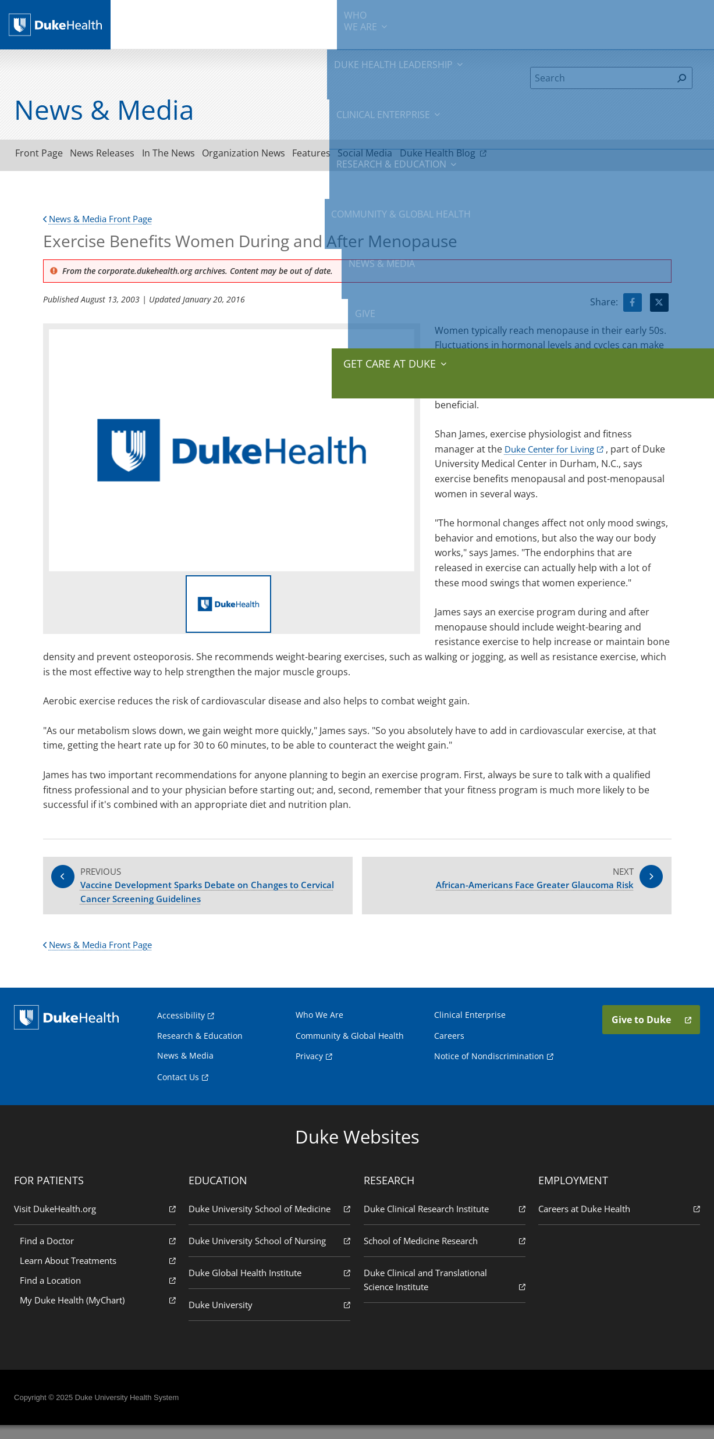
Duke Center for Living (553, 452)
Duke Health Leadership (223, 23)
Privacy (309, 1069)
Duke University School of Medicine (270, 1221)
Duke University (270, 1317)
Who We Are (319, 1028)
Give (613, 17)
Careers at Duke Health (617, 1221)
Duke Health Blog (509, 155)
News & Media (566, 23)
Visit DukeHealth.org (97, 1221)
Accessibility (181, 1028)
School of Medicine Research (444, 1253)
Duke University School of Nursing (270, 1253)
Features (358, 155)
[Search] (601, 77)
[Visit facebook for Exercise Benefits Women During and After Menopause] (632, 306)
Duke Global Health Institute (270, 1285)
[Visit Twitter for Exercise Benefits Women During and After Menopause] (659, 306)
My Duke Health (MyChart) (100, 1313)
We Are (159, 23)
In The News (194, 155)
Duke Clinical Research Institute (444, 1221)
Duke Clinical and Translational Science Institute (444, 1293)
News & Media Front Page (102, 222)
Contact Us (178, 1090)
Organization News (279, 155)
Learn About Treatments (100, 1273)
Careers (449, 1049)
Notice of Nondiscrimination (489, 1069)
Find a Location (100, 1293)
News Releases (118, 155)
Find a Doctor (100, 1253)
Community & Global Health (488, 23)
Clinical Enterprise (309, 23)
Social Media (422, 155)
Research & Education (394, 23)
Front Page (44, 155)
